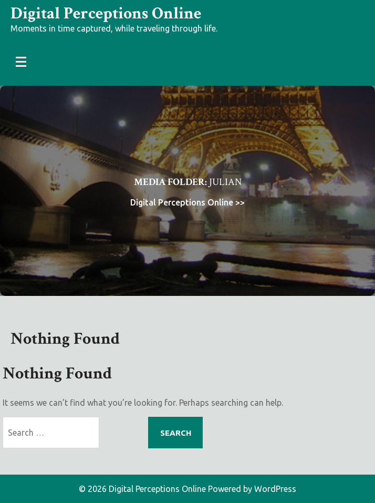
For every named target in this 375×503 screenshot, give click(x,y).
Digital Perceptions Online (106, 13)
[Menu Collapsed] (21, 61)
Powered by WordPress (252, 489)
